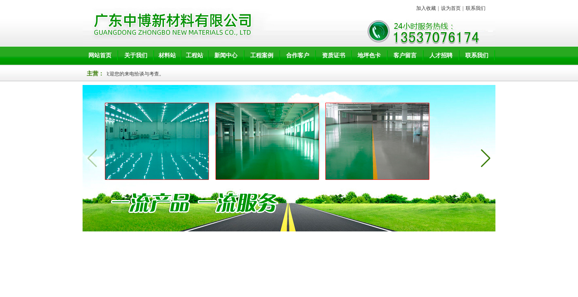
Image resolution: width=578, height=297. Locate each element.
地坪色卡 (369, 55)
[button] (485, 158)
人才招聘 (440, 55)
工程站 (194, 55)
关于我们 (135, 55)
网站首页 (99, 55)
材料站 (167, 55)
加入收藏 (426, 8)
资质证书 (333, 55)
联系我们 (476, 8)
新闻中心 (225, 55)
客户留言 (405, 55)
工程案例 (261, 55)
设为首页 (451, 8)
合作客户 (297, 55)
